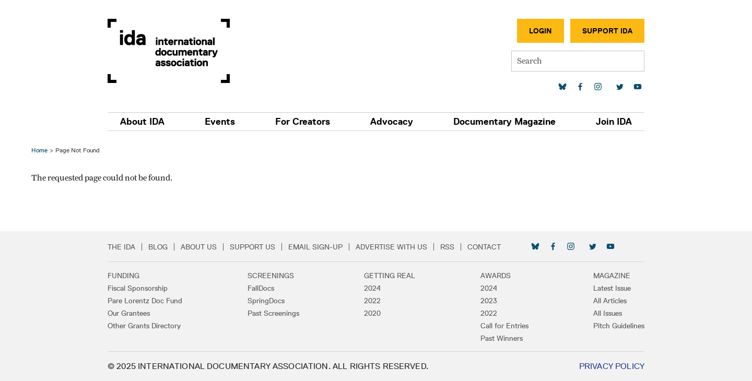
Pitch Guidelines (618, 325)
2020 (372, 313)
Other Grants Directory (144, 325)
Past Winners (501, 338)
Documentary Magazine (504, 121)
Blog (158, 247)
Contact (484, 247)
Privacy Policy (611, 366)
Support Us (252, 247)
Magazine (611, 275)
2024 (372, 288)
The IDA (121, 247)
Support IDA (607, 30)
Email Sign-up (315, 247)
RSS (447, 247)
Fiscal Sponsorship (138, 288)
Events (220, 121)
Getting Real (389, 275)
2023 (488, 300)
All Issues (607, 313)
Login (540, 30)
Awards (495, 275)
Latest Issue (612, 288)
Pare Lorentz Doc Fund (145, 300)
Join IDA (614, 121)
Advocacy (391, 121)
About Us (199, 247)
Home (39, 150)
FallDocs (261, 288)
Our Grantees (129, 313)
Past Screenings (273, 313)
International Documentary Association (169, 51)
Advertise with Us (391, 247)
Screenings (271, 275)
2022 (372, 300)
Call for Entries (504, 325)
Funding (123, 275)
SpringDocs (266, 300)
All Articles (610, 300)
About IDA (142, 121)
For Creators (302, 121)
